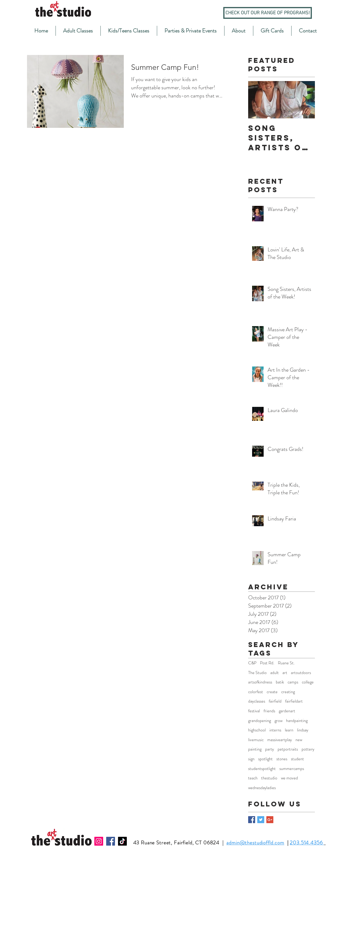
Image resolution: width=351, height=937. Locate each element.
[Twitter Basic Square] (260, 819)
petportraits (288, 749)
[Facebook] (110, 841)
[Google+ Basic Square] (269, 819)
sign (251, 759)
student (297, 759)
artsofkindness (260, 682)
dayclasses (256, 701)
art (284, 673)
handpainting (297, 721)
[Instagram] (98, 841)
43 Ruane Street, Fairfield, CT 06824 (176, 842)
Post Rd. (267, 663)
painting (255, 749)
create (272, 692)
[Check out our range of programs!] (267, 13)
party (269, 749)
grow (278, 721)
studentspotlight (262, 769)
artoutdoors (301, 673)
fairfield (275, 701)
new (298, 740)
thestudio (269, 778)
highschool (257, 730)
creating (288, 692)
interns (275, 730)
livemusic (256, 740)
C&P (252, 663)
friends (269, 711)
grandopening (259, 721)
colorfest (255, 692)
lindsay (302, 730)
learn (289, 730)
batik (280, 682)
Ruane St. (286, 663)
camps (293, 682)
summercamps (291, 769)
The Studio (257, 673)
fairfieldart (294, 701)
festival (254, 711)
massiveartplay (279, 740)
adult (274, 673)
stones (281, 759)
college (308, 682)
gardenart (287, 711)
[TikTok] (122, 841)
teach (253, 778)
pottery (308, 749)
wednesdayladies (262, 788)
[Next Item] (305, 100)
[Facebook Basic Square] (251, 819)
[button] (78, 31)
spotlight (265, 759)
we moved (289, 778)
